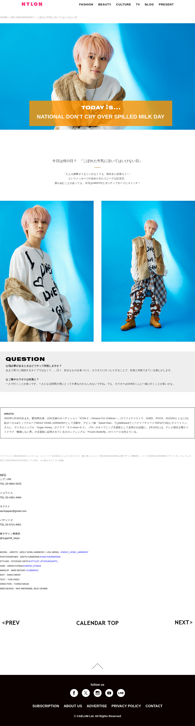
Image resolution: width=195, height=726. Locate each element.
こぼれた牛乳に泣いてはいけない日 (56, 17)
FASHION (86, 4)
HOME (4, 17)
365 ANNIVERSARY (22, 17)
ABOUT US (73, 706)
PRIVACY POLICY (126, 706)
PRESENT (166, 4)
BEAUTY (104, 4)
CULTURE (123, 4)
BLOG (149, 4)
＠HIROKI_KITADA (32, 566)
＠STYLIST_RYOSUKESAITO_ (43, 561)
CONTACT (154, 706)
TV (138, 4)
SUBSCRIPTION (45, 706)
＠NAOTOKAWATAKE (50, 557)
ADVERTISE (97, 706)
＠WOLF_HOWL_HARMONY (74, 552)
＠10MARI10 (32, 570)
